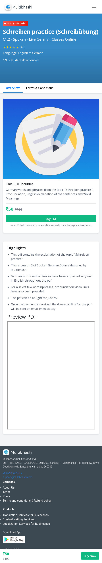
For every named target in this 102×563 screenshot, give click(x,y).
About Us (8, 487)
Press (6, 496)
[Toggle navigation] (94, 7)
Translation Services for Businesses (26, 515)
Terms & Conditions (39, 88)
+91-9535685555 (12, 473)
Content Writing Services (18, 519)
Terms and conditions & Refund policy (27, 500)
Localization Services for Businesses (26, 523)
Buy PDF (51, 219)
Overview (13, 88)
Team (6, 492)
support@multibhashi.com (17, 477)
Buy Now (90, 556)
